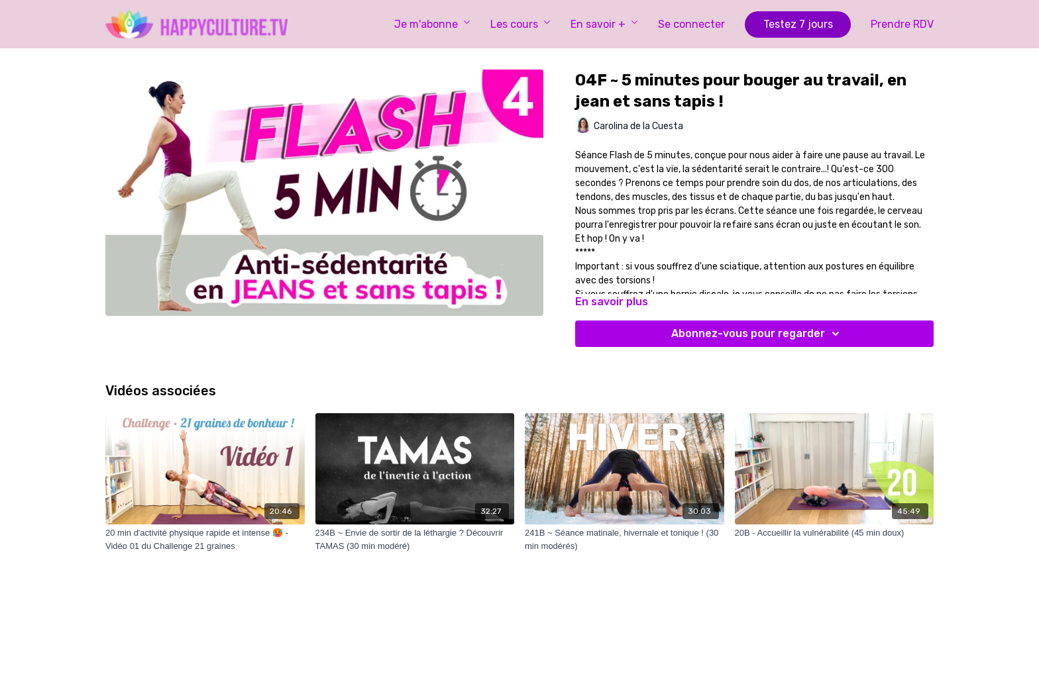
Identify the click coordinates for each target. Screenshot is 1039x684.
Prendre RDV (902, 24)
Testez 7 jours (798, 24)
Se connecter (691, 24)
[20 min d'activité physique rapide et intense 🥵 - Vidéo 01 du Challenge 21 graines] (205, 539)
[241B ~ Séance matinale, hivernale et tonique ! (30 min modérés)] (624, 539)
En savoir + (604, 24)
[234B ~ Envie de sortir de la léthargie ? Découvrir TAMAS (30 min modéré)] (415, 539)
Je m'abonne (432, 24)
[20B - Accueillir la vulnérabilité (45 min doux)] (834, 533)
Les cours (520, 24)
